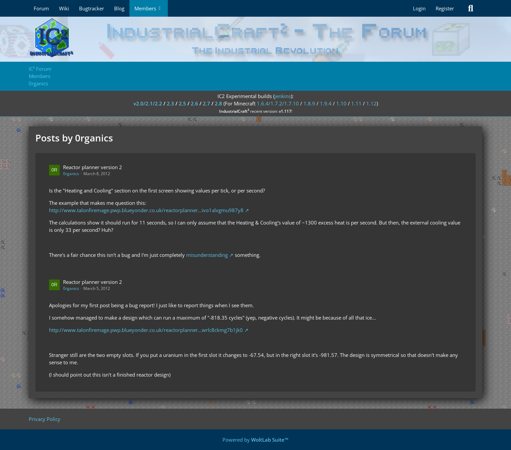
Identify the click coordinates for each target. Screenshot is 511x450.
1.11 (356, 103)
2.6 (194, 103)
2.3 (170, 103)
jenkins (283, 96)
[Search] (470, 8)
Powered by (255, 439)
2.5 (182, 103)
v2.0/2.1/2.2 (147, 103)
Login (419, 8)
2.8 (218, 103)
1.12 (371, 103)
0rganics (71, 173)
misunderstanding (207, 255)
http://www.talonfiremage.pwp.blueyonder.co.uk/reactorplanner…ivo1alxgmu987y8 (146, 210)
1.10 (341, 103)
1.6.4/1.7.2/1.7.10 (278, 103)
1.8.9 (309, 103)
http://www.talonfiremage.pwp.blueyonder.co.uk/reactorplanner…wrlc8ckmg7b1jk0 (146, 330)
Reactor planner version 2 (92, 167)
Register (445, 8)
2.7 (206, 103)
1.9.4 (326, 103)
